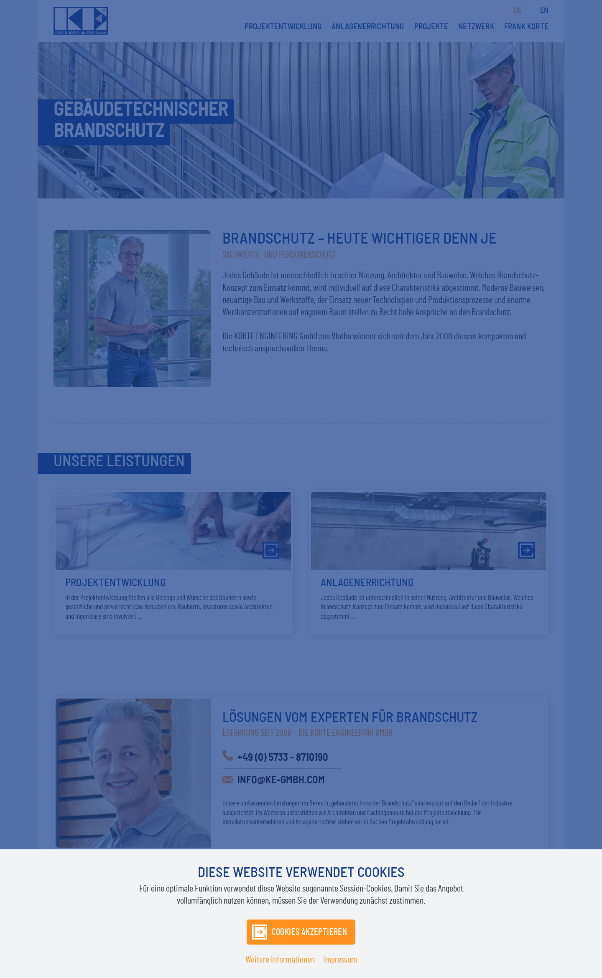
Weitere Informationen (280, 959)
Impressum (340, 959)
